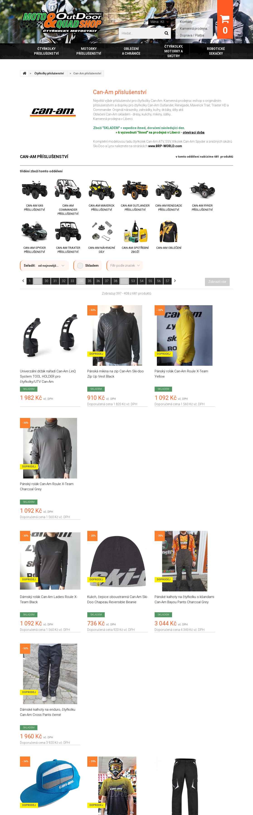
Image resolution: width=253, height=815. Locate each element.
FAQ (78, 772)
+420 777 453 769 (203, 740)
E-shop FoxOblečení (89, 753)
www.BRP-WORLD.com (165, 146)
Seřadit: (30, 265)
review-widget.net (51, 719)
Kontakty (186, 22)
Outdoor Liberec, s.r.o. (51, 794)
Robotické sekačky (216, 51)
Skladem (88, 265)
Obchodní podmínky (89, 715)
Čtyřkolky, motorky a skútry (173, 51)
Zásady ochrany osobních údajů (98, 734)
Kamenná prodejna (193, 28)
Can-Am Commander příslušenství (68, 209)
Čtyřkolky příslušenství (46, 51)
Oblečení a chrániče (131, 51)
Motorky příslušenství (88, 51)
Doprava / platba (87, 705)
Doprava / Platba (192, 35)
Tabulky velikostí (86, 762)
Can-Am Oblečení (168, 247)
